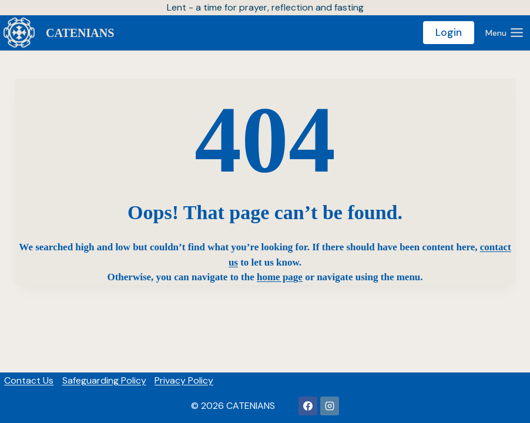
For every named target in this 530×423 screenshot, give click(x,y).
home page (280, 277)
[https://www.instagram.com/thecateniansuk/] (329, 406)
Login (448, 32)
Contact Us (28, 380)
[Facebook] (307, 406)
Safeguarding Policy (104, 380)
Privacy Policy (184, 380)
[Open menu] (504, 32)
